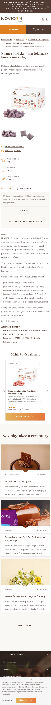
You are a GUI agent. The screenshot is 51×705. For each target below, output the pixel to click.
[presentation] (4, 390)
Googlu (21, 687)
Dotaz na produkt (13, 151)
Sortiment (20, 39)
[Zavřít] (48, 6)
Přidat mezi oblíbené (14, 147)
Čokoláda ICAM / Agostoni (38, 39)
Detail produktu (25, 416)
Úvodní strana (6, 39)
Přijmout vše (26, 700)
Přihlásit (25, 211)
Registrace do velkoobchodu (25, 221)
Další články (25, 625)
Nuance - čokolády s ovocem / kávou (19, 43)
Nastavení (7, 700)
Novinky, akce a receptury (25, 435)
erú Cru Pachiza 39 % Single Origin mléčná (27, 3)
